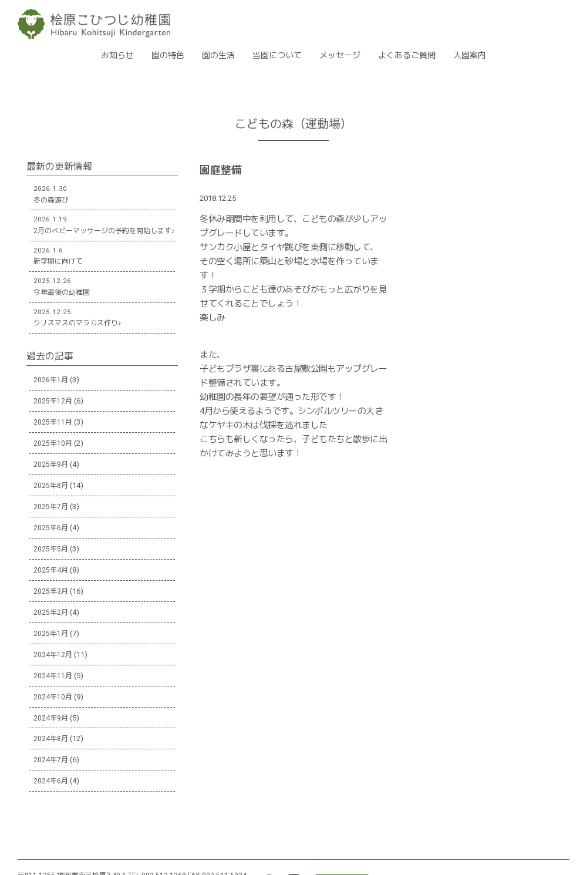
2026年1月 (50, 380)
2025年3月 (50, 591)
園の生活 (218, 55)
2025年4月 (50, 570)
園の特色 (167, 55)
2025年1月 (50, 634)
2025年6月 (50, 528)
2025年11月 (52, 422)
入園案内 (469, 55)
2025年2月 (50, 612)
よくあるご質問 (407, 55)
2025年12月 (52, 401)
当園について (277, 55)
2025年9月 (50, 464)
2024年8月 (50, 739)
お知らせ (117, 55)
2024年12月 (52, 655)
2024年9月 (50, 718)
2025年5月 (50, 549)
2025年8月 (50, 486)
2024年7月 (50, 760)
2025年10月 (52, 443)
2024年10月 (52, 697)
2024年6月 (50, 781)
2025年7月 (50, 507)
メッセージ (339, 55)
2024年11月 (52, 676)
